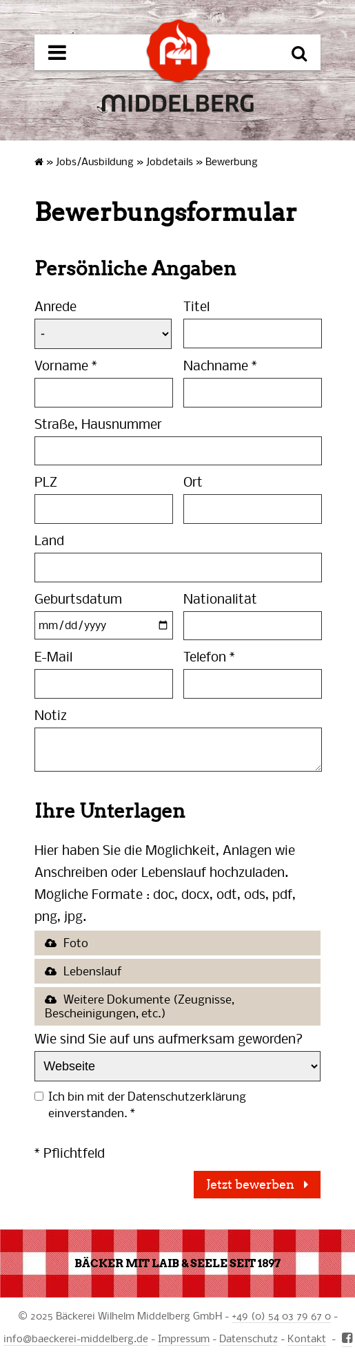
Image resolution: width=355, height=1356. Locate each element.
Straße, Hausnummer (98, 423)
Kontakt (306, 1338)
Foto (75, 943)
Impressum (184, 1338)
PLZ (45, 481)
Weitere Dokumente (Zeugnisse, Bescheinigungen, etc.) (139, 1006)
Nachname (220, 365)
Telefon (209, 656)
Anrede (55, 306)
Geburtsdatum (78, 598)
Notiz (50, 715)
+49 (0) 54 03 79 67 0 (281, 1315)
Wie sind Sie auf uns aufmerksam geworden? (168, 1038)
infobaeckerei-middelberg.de (75, 1338)
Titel (196, 306)
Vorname (65, 365)
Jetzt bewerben (251, 1184)
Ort (193, 481)
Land (49, 540)
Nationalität (220, 598)
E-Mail (53, 656)
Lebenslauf (92, 971)
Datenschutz (248, 1338)
